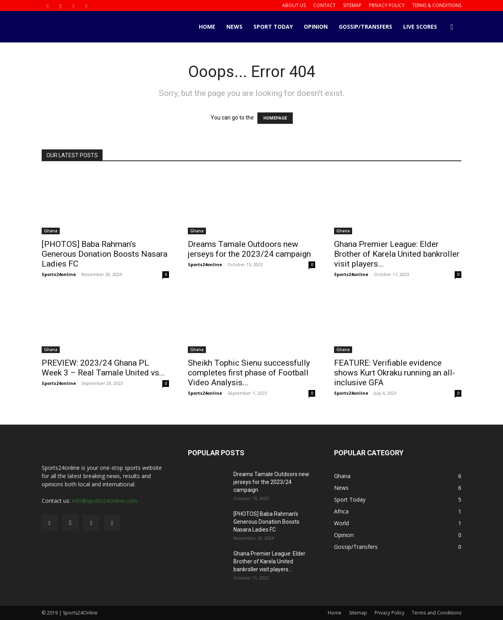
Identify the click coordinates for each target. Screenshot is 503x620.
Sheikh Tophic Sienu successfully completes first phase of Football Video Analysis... (249, 372)
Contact (324, 5)
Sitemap (352, 5)
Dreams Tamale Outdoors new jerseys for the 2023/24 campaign (249, 249)
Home (207, 26)
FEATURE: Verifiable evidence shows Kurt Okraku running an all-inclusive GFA (394, 372)
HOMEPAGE (275, 118)
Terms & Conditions (436, 5)
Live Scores (420, 26)
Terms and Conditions (436, 612)
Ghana (50, 231)
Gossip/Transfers (365, 26)
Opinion (316, 26)
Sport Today (273, 26)
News (234, 26)
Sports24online (59, 274)
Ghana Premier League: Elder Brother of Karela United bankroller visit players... (396, 254)
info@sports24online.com (104, 500)
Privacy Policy (387, 5)
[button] (451, 27)
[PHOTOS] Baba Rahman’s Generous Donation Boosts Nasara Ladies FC (104, 254)
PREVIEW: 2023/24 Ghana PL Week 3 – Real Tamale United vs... (103, 367)
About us (294, 5)
